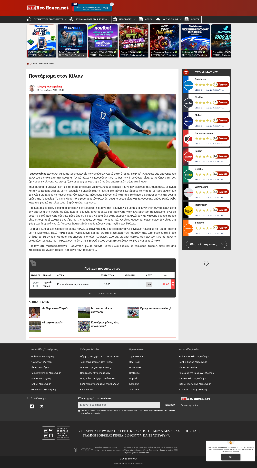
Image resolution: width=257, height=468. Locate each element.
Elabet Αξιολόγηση (40, 367)
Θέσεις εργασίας (190, 405)
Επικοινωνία (86, 389)
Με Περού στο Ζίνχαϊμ (54, 308)
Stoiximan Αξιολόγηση (42, 356)
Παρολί (133, 378)
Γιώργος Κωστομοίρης (49, 86)
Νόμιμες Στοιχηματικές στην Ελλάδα (99, 356)
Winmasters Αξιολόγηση (43, 389)
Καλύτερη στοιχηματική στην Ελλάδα (99, 384)
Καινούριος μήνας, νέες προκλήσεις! (105, 324)
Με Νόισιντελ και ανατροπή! (101, 310)
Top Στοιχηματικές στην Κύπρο (96, 362)
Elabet (198, 115)
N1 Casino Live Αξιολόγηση (193, 389)
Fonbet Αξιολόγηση (41, 378)
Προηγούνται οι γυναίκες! (155, 308)
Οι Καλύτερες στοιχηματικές (95, 367)
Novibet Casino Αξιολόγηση (193, 362)
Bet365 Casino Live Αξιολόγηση (195, 384)
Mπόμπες (134, 384)
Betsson (199, 222)
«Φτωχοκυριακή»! (52, 322)
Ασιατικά (134, 389)
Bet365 (199, 169)
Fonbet (198, 150)
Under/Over (135, 367)
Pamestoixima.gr (204, 133)
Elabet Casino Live (188, 367)
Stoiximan (200, 79)
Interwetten (201, 204)
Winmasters (201, 186)
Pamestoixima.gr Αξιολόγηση (46, 373)
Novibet (199, 97)
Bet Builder (134, 373)
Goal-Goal (134, 362)
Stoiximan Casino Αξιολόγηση (194, 356)
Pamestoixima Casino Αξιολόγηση (196, 373)
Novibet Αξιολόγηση (41, 362)
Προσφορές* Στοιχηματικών (95, 373)
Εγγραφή (170, 404)
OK (230, 457)
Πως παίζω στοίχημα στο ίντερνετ (98, 378)
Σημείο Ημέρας (137, 356)
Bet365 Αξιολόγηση (41, 384)
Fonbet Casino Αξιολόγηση (192, 378)
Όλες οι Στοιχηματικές (206, 244)
